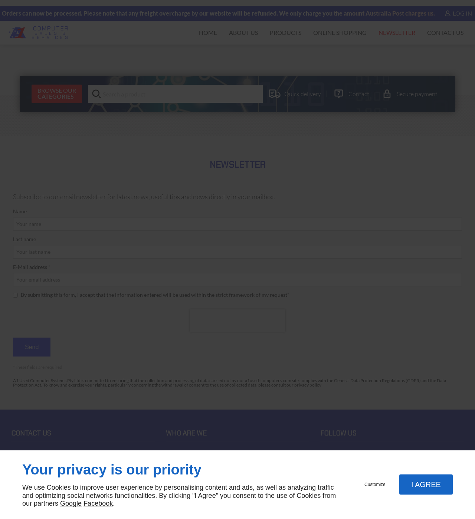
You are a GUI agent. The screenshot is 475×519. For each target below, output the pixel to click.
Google (71, 503)
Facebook (98, 503)
